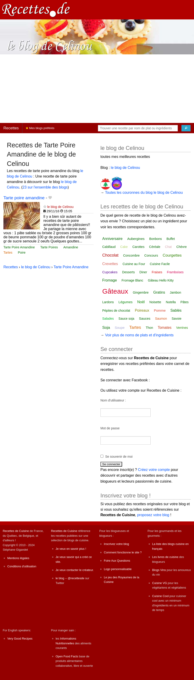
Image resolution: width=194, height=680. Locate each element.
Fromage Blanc (132, 280)
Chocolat (110, 255)
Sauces (144, 318)
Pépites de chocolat (116, 310)
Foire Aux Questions (117, 560)
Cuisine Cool (160, 596)
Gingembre (141, 292)
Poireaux (142, 310)
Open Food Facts (67, 656)
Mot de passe (110, 428)
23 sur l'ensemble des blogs (45, 187)
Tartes (7, 252)
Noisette (155, 302)
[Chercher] (186, 128)
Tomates (164, 327)
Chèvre (181, 247)
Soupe (119, 327)
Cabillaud (108, 247)
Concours (151, 255)
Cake (124, 247)
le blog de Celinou (60, 207)
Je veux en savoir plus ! (71, 548)
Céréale (154, 247)
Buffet (170, 239)
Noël (141, 302)
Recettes (11, 128)
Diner (143, 272)
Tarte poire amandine (24, 197)
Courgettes (172, 255)
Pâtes (184, 302)
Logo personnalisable (118, 569)
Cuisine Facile (160, 264)
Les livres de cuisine (165, 557)
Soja (106, 327)
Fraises (157, 272)
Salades (108, 318)
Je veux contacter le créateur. (75, 570)
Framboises (175, 272)
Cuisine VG (159, 583)
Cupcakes (110, 272)
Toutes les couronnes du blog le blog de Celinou (144, 192)
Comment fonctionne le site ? (123, 552)
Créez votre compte (154, 470)
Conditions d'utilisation (21, 566)
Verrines (182, 327)
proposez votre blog (153, 515)
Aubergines (135, 239)
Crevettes (110, 264)
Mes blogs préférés (40, 128)
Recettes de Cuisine (16, 531)
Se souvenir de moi (119, 456)
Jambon (175, 292)
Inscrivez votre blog (116, 544)
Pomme (160, 310)
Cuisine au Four (134, 264)
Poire (22, 252)
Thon (149, 327)
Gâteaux (115, 291)
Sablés (175, 310)
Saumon (161, 318)
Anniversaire (112, 239)
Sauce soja (126, 318)
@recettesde (76, 578)
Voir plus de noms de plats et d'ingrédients (139, 335)
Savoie (176, 318)
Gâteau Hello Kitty (161, 280)
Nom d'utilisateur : (113, 400)
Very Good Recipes (19, 638)
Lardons (108, 302)
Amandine (70, 247)
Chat (168, 247)
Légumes (125, 302)
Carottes (138, 247)
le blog (60, 578)
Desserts (128, 272)
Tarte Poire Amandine (19, 247)
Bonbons (155, 239)
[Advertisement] (97, 89)
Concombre (131, 255)
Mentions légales (18, 558)
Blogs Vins (159, 570)
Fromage (109, 280)
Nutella (171, 302)
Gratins (159, 292)
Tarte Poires (49, 247)
